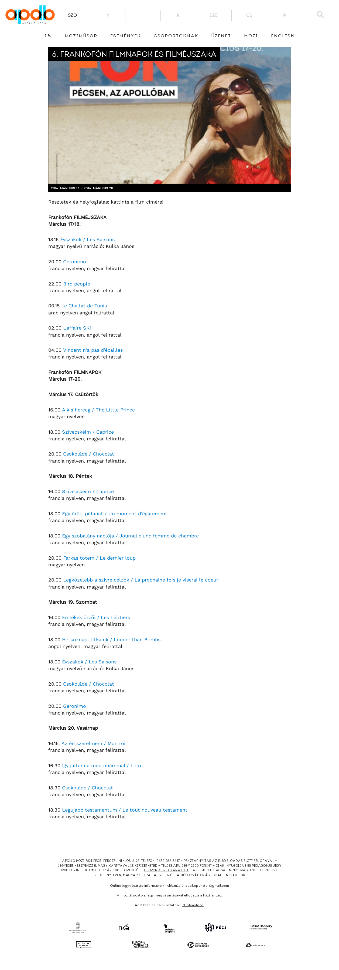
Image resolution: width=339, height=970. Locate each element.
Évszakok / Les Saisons (87, 239)
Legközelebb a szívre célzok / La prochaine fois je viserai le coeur (140, 580)
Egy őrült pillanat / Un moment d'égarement (114, 513)
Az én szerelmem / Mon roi (93, 743)
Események (125, 36)
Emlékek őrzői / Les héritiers (96, 617)
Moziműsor (81, 36)
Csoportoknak (176, 36)
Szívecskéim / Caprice (88, 432)
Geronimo (74, 261)
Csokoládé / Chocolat (88, 454)
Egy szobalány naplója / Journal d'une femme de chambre (130, 536)
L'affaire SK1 (77, 328)
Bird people (76, 284)
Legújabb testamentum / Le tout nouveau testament (124, 810)
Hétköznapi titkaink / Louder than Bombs (111, 639)
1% (48, 36)
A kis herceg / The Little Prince (98, 410)
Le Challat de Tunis (84, 305)
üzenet (221, 36)
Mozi (251, 36)
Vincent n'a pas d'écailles (93, 350)
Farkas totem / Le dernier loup (99, 558)
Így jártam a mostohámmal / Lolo (101, 765)
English (283, 36)
